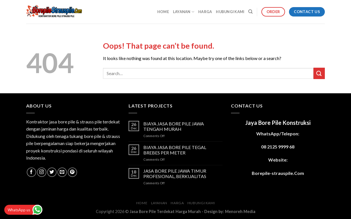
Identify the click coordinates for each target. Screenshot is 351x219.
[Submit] (319, 73)
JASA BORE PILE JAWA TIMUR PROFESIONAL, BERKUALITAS (174, 173)
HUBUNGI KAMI (230, 11)
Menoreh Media (240, 211)
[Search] (250, 11)
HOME (163, 11)
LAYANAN (183, 12)
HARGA (205, 11)
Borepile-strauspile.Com (278, 173)
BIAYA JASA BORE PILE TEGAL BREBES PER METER (174, 149)
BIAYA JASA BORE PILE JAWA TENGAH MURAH (173, 126)
